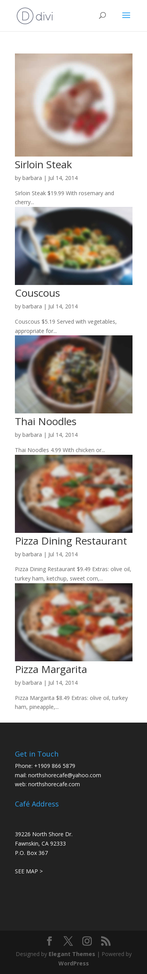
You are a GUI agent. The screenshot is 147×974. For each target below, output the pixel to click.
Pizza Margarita (51, 669)
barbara (32, 178)
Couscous (37, 293)
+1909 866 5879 (54, 765)
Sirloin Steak (43, 164)
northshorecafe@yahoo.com (64, 775)
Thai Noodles (45, 421)
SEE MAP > (29, 871)
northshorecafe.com (54, 784)
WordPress (73, 963)
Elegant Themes (72, 954)
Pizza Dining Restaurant (71, 541)
